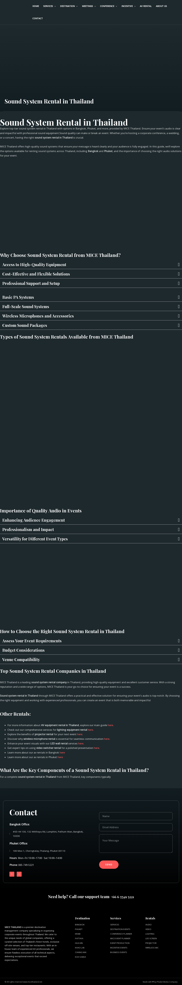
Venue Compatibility (24, 659)
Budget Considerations (27, 650)
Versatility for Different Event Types (40, 538)
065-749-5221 (26, 865)
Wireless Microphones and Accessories (44, 316)
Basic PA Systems (20, 297)
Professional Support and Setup (36, 283)
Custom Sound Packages (28, 325)
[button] (91, 264)
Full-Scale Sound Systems (30, 306)
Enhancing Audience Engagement (38, 520)
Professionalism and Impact (32, 529)
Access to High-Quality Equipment (39, 264)
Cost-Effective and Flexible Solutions (41, 274)
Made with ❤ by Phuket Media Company (160, 981)
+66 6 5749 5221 (122, 896)
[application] (54, 6)
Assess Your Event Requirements (37, 640)
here (110, 725)
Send (108, 864)
